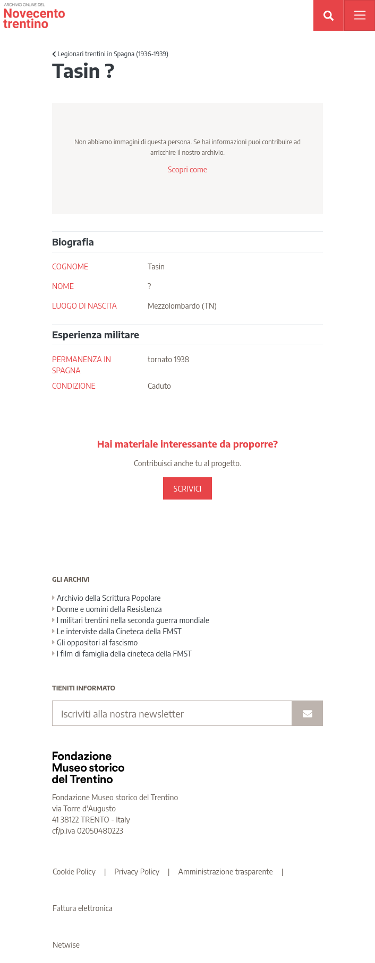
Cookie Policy (74, 871)
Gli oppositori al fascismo (95, 642)
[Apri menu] (359, 15)
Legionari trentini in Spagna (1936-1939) (110, 54)
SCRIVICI (187, 488)
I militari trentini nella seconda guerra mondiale (130, 620)
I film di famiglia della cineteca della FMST (122, 653)
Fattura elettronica (83, 908)
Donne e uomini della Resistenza (107, 609)
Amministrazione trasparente (225, 871)
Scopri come (187, 169)
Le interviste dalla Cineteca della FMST (117, 631)
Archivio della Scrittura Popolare (106, 597)
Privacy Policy (136, 871)
